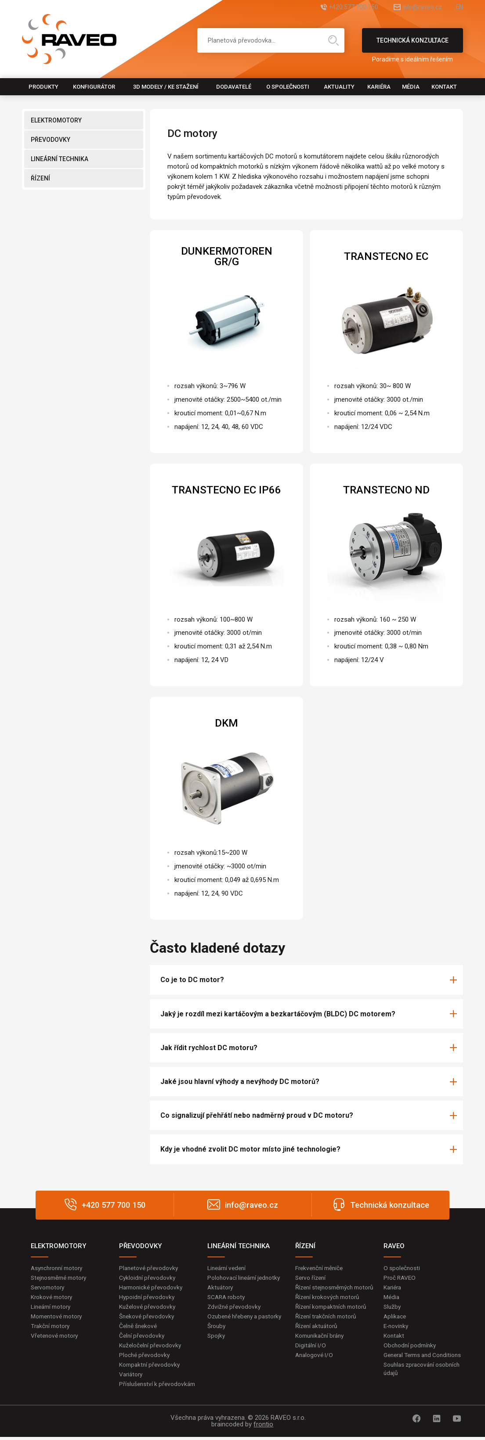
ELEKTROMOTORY (56, 120)
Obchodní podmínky (411, 1346)
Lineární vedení (228, 1267)
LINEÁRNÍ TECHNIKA (59, 158)
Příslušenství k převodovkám (158, 1386)
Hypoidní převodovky (147, 1297)
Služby (393, 1307)
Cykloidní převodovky (148, 1277)
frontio (263, 1427)
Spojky (216, 1345)
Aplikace (395, 1317)
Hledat (333, 40)
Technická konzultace (412, 45)
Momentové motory (58, 1317)
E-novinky (397, 1327)
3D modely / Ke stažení (166, 86)
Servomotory (49, 1287)
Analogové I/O (315, 1365)
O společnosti (287, 86)
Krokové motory (53, 1297)
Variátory (132, 1376)
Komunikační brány (321, 1345)
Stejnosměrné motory (61, 1277)
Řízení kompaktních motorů (333, 1316)
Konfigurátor (94, 86)
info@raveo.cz (412, 7)
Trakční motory (51, 1327)
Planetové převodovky (150, 1267)
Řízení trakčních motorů (328, 1325)
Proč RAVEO (400, 1277)
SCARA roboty (227, 1297)
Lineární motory (52, 1307)
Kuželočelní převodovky (151, 1346)
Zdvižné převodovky (235, 1307)
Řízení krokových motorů (329, 1306)
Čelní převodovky (142, 1337)
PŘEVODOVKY (50, 139)
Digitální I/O (311, 1355)
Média (411, 86)
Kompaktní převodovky (150, 1367)
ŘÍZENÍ (40, 178)
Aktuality (339, 86)
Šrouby (217, 1335)
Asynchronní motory (59, 1267)
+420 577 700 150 (332, 7)
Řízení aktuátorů (318, 1335)
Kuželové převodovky (148, 1307)
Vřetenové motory (56, 1337)
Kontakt (444, 86)
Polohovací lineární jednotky (245, 1277)
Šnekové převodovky (147, 1317)
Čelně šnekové (139, 1327)
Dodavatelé (233, 86)
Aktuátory (221, 1287)
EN (459, 7)
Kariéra (379, 86)
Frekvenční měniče (321, 1267)
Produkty (43, 86)
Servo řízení (311, 1277)
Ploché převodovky (145, 1357)
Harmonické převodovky (152, 1287)
